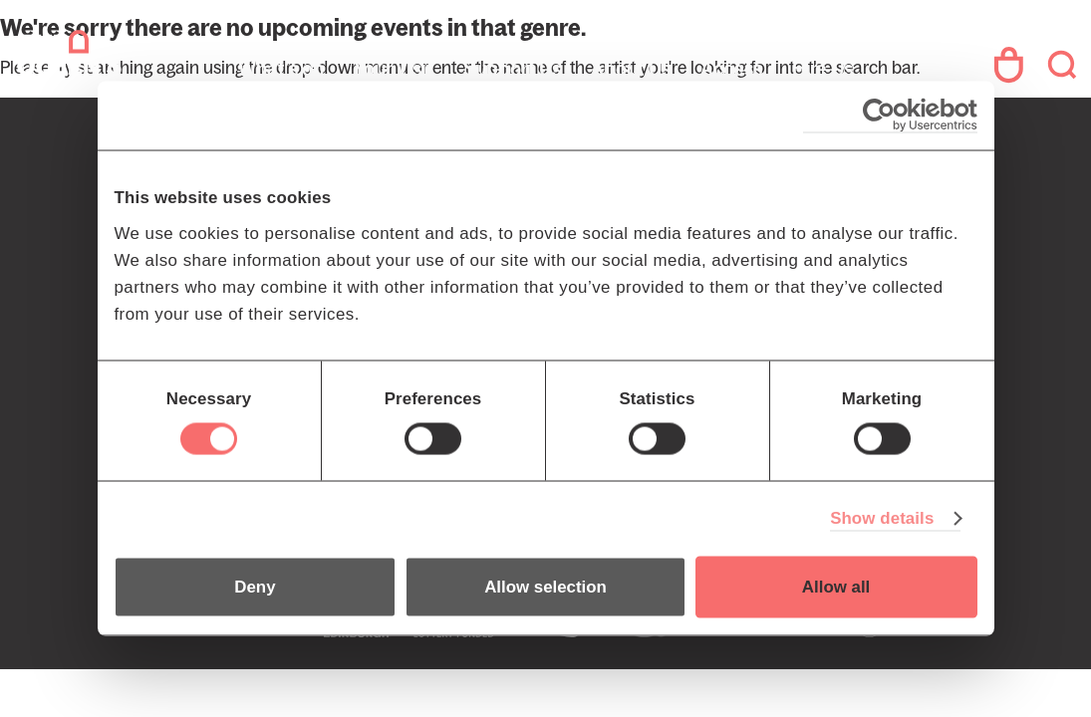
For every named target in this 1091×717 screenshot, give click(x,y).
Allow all (836, 587)
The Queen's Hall (151, 65)
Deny (254, 587)
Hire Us (822, 69)
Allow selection (545, 587)
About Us (631, 69)
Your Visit (393, 69)
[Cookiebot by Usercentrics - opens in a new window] (890, 115)
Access (731, 69)
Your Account (996, 65)
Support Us (512, 69)
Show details (882, 518)
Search (1059, 65)
